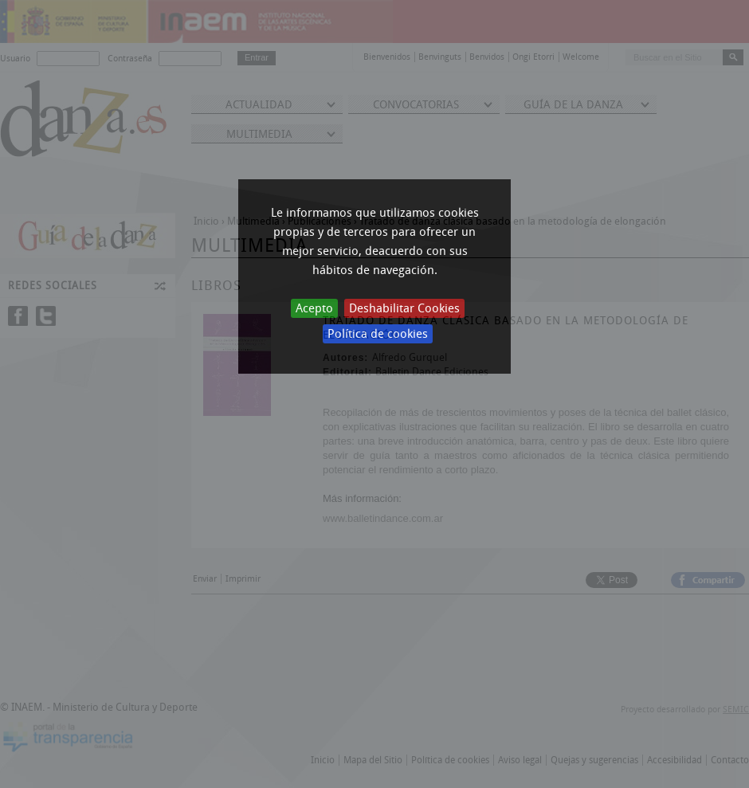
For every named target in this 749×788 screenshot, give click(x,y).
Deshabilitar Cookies (404, 308)
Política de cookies (377, 334)
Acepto (314, 308)
